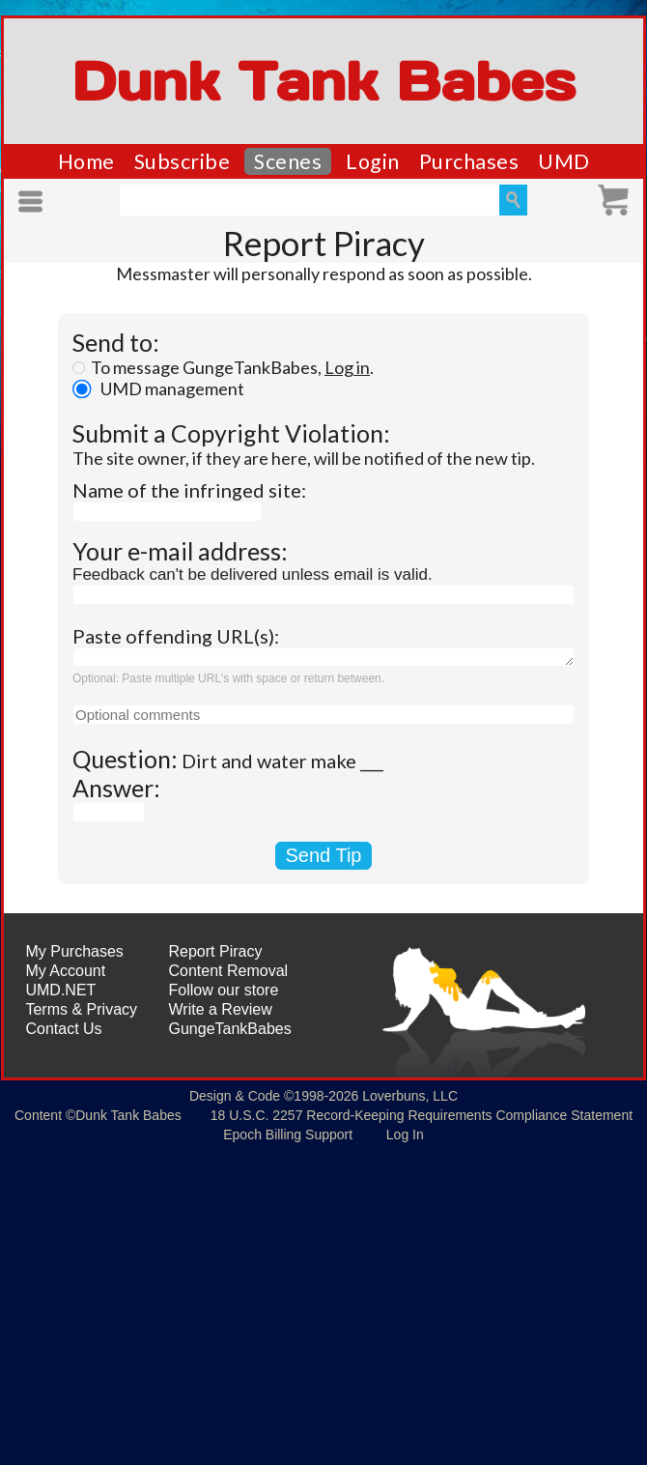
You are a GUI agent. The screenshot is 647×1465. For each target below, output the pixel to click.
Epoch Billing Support (287, 1134)
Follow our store (224, 990)
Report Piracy (216, 951)
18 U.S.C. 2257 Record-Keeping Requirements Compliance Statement (422, 1115)
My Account (65, 970)
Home (86, 161)
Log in (347, 367)
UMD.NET (60, 990)
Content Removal (229, 970)
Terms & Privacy (81, 1009)
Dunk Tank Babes (323, 81)
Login (373, 161)
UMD (564, 161)
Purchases (469, 161)
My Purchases (74, 951)
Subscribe (182, 161)
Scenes (288, 161)
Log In (405, 1134)
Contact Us (63, 1028)
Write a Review (220, 1009)
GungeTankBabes (230, 1028)
